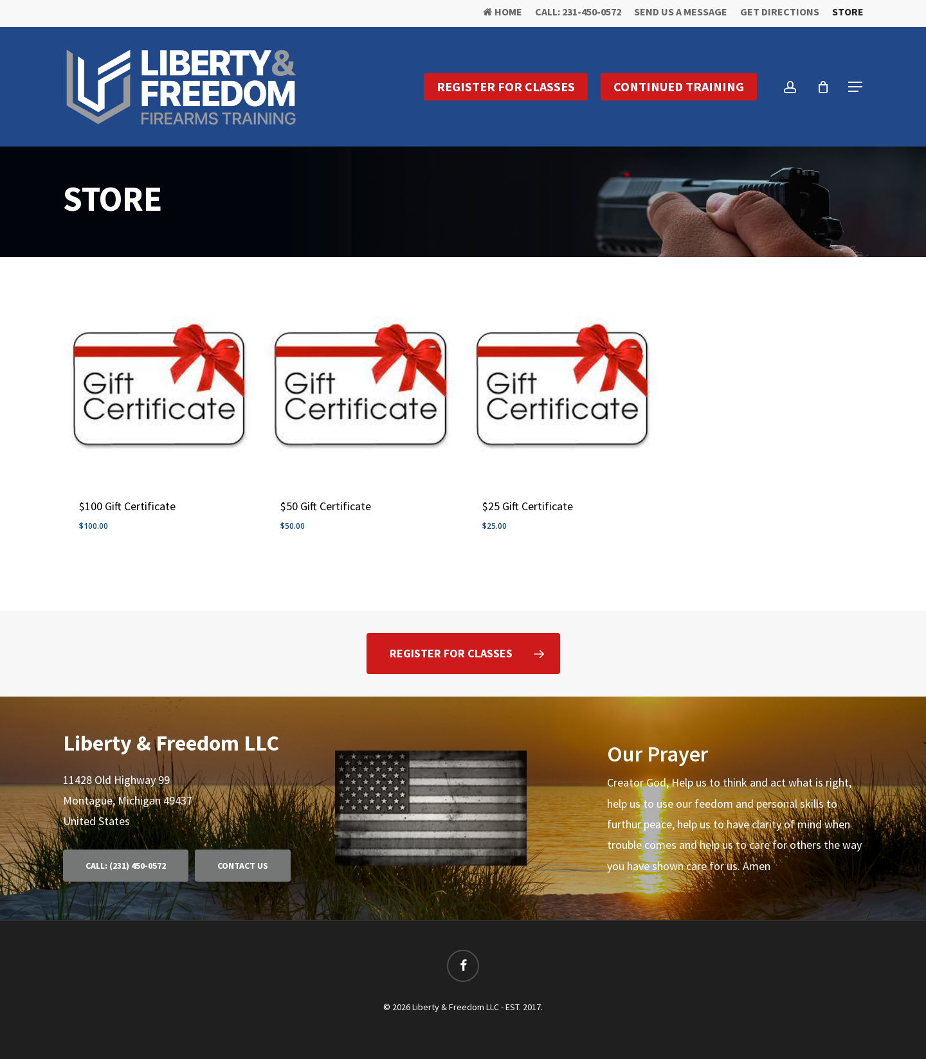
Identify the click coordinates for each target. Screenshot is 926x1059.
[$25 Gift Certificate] (561, 384)
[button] (856, 87)
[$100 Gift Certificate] (158, 384)
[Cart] (823, 87)
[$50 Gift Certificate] (359, 384)
